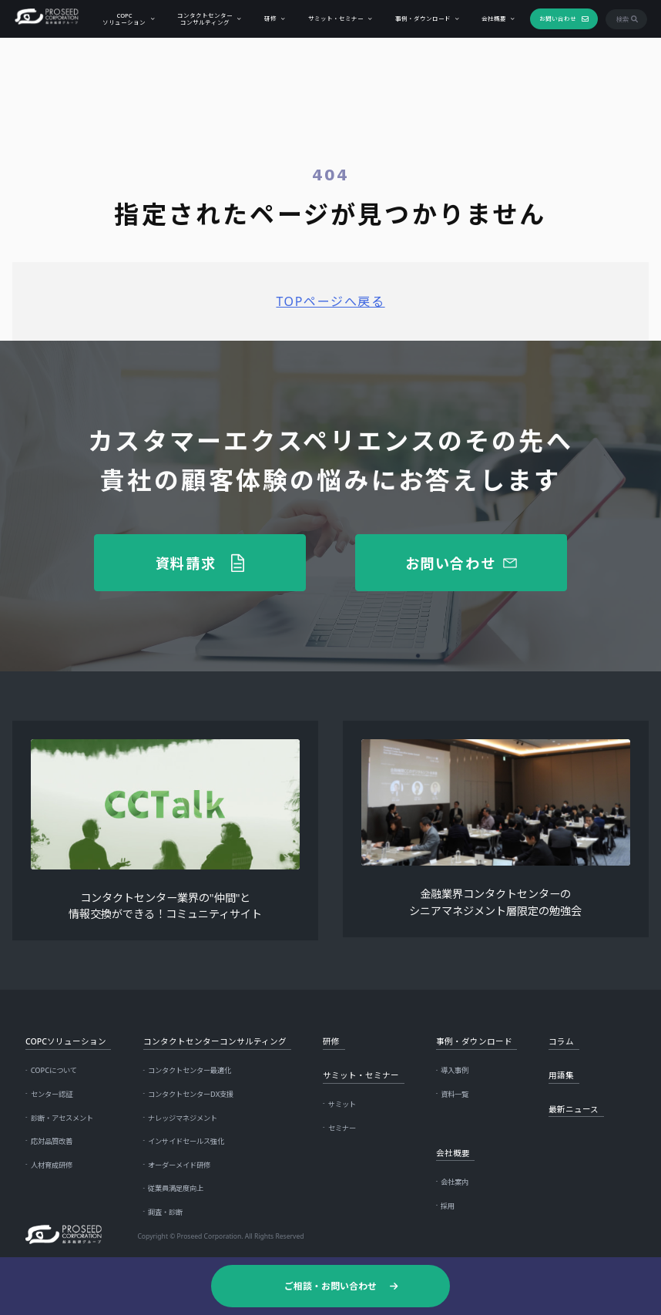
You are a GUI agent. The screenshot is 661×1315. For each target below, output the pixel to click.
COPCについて (54, 1070)
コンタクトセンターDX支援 (190, 1094)
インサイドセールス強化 (186, 1141)
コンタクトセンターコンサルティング (203, 18)
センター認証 (51, 1094)
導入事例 (454, 1070)
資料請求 (186, 563)
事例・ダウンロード (421, 18)
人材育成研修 (51, 1165)
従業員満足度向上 (175, 1188)
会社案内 (454, 1182)
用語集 (561, 1075)
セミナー (342, 1128)
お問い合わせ (556, 18)
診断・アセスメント (62, 1118)
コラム (561, 1041)
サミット (342, 1104)
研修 (269, 18)
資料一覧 (454, 1094)
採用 (448, 1206)
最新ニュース (574, 1109)
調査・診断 (165, 1212)
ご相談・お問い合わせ (330, 1286)
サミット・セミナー (334, 18)
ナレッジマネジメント (182, 1118)
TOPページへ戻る (330, 301)
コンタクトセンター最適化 (189, 1070)
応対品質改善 (51, 1141)
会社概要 (492, 18)
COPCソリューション (122, 18)
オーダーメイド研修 (179, 1165)
